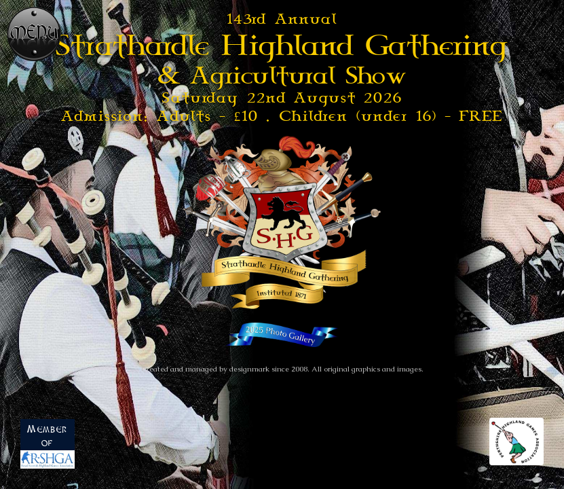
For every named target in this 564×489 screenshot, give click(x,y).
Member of (47, 447)
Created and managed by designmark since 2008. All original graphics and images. (282, 369)
